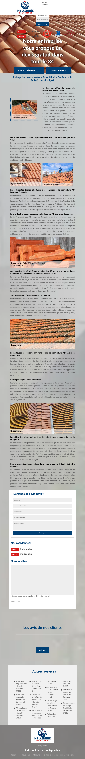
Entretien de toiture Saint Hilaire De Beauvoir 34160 (68, 695)
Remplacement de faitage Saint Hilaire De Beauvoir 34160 (69, 708)
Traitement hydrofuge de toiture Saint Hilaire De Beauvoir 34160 (37, 701)
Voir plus (42, 650)
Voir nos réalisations (28, 70)
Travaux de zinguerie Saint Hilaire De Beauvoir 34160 (21, 686)
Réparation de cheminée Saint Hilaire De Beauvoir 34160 (37, 686)
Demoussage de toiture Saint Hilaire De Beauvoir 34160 (52, 706)
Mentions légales (50, 755)
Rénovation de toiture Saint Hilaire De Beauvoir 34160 (21, 713)
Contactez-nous (67, 755)
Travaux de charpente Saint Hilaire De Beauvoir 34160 (20, 700)
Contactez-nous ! (58, 70)
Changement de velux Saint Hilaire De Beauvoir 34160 (52, 692)
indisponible (33, 31)
